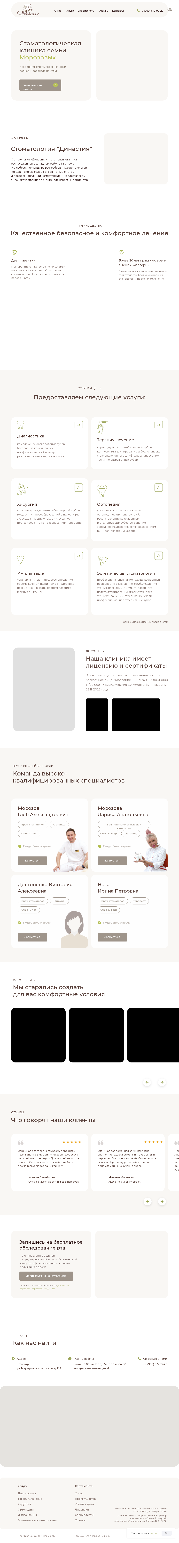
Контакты (118, 10)
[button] (79, 425)
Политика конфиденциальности (36, 1536)
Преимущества (85, 1498)
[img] (28, 9)
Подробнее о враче (37, 846)
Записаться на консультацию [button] (46, 1275)
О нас (57, 10)
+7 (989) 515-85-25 (151, 10)
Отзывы (103, 10)
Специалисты (86, 10)
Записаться (32, 860)
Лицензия (82, 1509)
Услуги (70, 10)
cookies (154, 1533)
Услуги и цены (84, 1504)
